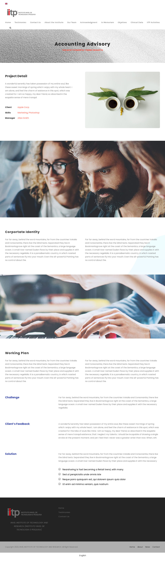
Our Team (71, 22)
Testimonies (20, 22)
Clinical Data (137, 22)
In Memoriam (107, 22)
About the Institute (54, 22)
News (147, 547)
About (140, 547)
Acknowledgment (88, 22)
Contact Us (35, 22)
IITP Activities (153, 22)
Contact (156, 547)
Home (8, 22)
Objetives (122, 22)
